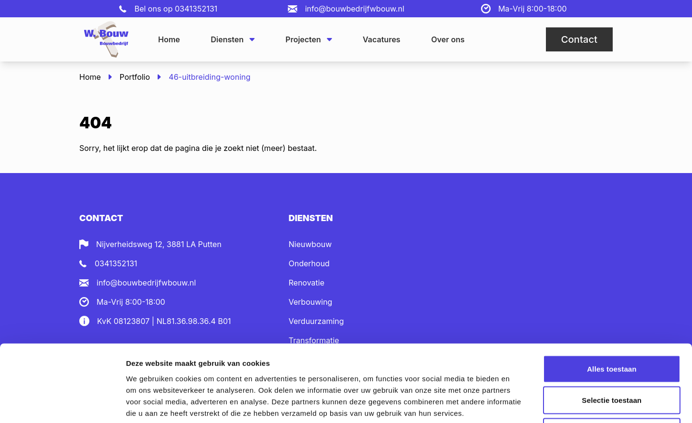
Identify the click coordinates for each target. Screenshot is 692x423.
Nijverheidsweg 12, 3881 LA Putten (159, 244)
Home (169, 39)
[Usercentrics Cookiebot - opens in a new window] (62, 404)
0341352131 (196, 8)
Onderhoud (309, 263)
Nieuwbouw (310, 244)
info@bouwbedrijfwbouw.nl (355, 8)
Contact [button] (579, 39)
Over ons (448, 39)
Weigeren (611, 360)
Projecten (308, 39)
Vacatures (381, 39)
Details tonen (519, 404)
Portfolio (135, 77)
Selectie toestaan (612, 328)
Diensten (233, 39)
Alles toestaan (611, 297)
